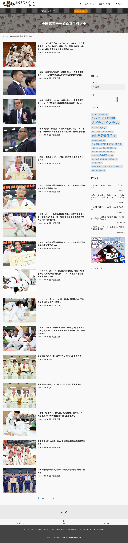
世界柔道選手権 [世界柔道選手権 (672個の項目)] (105, 136)
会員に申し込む (64, 11)
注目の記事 (52, 52)
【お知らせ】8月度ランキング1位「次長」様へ (107, 186)
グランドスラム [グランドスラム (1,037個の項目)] (106, 123)
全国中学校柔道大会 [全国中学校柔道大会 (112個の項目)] (99, 140)
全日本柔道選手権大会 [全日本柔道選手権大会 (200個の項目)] (103, 155)
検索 (92, 95)
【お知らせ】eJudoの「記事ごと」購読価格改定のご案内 (107, 228)
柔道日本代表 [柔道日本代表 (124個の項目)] (97, 163)
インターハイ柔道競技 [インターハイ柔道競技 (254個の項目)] (104, 118)
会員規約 (60, 530)
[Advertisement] (108, 56)
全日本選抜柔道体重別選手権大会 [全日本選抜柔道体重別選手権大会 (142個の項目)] (105, 159)
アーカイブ (95, 83)
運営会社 (100, 530)
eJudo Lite (28, 530)
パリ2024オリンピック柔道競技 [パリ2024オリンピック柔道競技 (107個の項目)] (103, 131)
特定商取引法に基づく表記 (45, 530)
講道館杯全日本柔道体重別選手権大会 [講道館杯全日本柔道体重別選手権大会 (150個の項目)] (108, 166)
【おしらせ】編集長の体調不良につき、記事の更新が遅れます (107, 218)
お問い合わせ (71, 530)
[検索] (121, 99)
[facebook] (66, 512)
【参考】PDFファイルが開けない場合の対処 (107, 208)
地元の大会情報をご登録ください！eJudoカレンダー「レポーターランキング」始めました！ (107, 197)
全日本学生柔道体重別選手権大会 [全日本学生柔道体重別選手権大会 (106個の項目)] (103, 151)
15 (48, 497)
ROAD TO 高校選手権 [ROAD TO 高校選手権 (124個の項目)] (100, 114)
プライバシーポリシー (86, 530)
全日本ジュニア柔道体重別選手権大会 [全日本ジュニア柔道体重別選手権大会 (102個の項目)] (104, 148)
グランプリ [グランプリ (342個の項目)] (100, 127)
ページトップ (21, 522)
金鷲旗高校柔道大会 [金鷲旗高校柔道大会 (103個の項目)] (99, 170)
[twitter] (62, 512)
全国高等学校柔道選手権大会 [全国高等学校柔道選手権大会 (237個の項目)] (107, 144)
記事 (58, 52)
